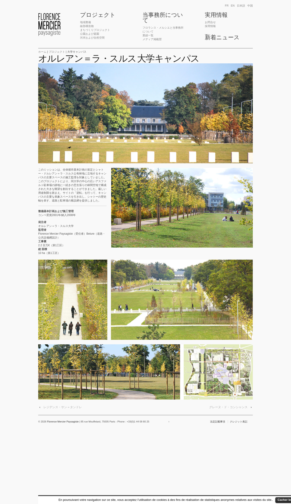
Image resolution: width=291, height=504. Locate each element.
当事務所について (163, 17)
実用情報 (216, 15)
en (233, 5)
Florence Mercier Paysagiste (63, 421)
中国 (250, 5)
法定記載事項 (217, 421)
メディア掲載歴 (152, 39)
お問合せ (210, 22)
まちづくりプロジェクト (95, 30)
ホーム (42, 51)
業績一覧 (148, 35)
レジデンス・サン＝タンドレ (62, 407)
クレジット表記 (238, 421)
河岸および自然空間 (92, 37)
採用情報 (210, 26)
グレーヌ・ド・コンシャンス (228, 407)
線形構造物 (87, 26)
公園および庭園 (89, 33)
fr (226, 5)
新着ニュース (222, 37)
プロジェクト (97, 15)
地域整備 (85, 22)
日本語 (241, 5)
